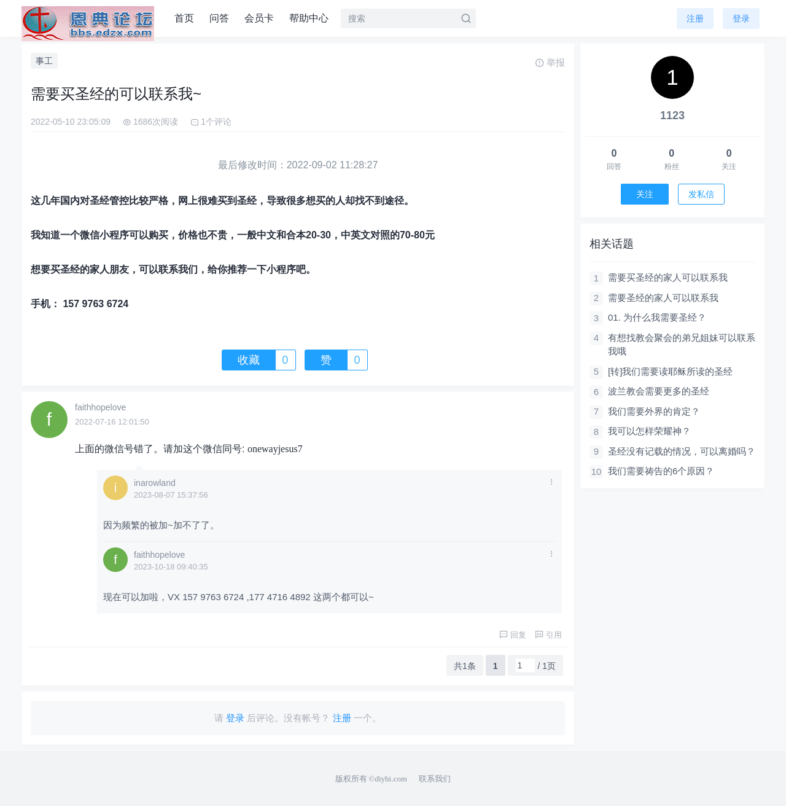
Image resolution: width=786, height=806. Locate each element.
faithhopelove (100, 407)
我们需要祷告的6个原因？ (661, 471)
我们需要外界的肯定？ (654, 411)
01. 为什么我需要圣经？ (657, 317)
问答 (219, 18)
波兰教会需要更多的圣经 (658, 391)
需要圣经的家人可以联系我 (663, 297)
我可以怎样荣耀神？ (649, 431)
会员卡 (259, 18)
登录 (741, 18)
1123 (672, 115)
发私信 (701, 194)
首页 (184, 18)
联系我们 (435, 778)
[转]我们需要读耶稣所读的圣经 (670, 371)
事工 (44, 61)
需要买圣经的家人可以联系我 (668, 277)
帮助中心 (309, 18)
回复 (512, 635)
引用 (548, 635)
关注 (644, 194)
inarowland (155, 483)
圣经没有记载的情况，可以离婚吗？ (681, 451)
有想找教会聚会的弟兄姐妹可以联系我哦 (681, 344)
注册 (695, 18)
